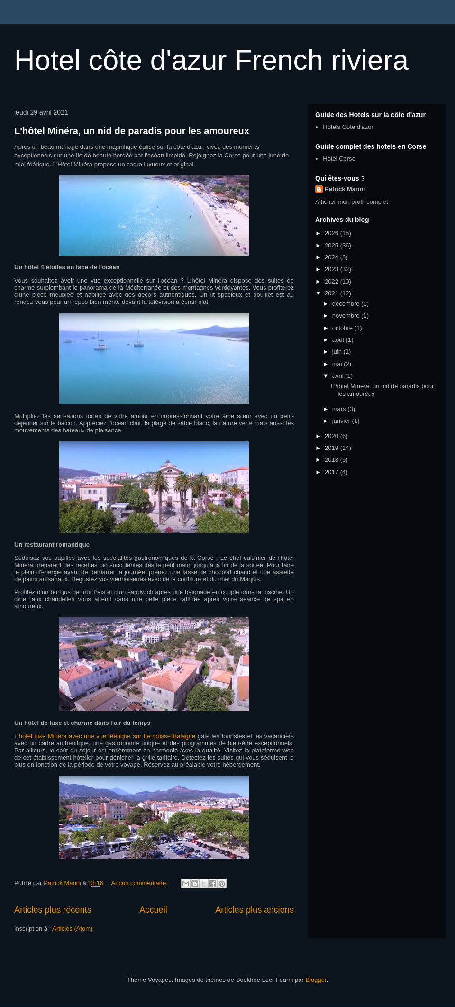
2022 (332, 281)
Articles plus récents (52, 910)
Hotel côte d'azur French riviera (211, 60)
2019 (332, 447)
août (339, 339)
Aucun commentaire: (140, 883)
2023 (332, 269)
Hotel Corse (339, 158)
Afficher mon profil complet (351, 201)
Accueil (153, 910)
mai (338, 363)
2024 (332, 257)
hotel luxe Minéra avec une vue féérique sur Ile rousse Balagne (107, 736)
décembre (346, 303)
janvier (342, 420)
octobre (343, 327)
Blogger (315, 979)
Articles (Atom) (72, 928)
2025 (332, 245)
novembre (346, 315)
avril (338, 375)
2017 (332, 472)
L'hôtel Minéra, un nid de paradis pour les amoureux (131, 131)
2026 (332, 233)
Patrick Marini (345, 188)
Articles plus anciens (254, 910)
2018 (332, 459)
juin (338, 351)
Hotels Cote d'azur (348, 126)
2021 (332, 293)
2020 (332, 435)
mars (340, 408)
